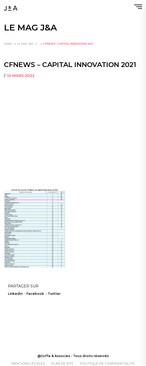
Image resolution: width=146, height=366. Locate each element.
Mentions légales (28, 363)
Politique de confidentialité (107, 363)
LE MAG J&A (25, 43)
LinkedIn (15, 294)
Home (8, 43)
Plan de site (62, 363)
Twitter (54, 294)
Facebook (35, 294)
